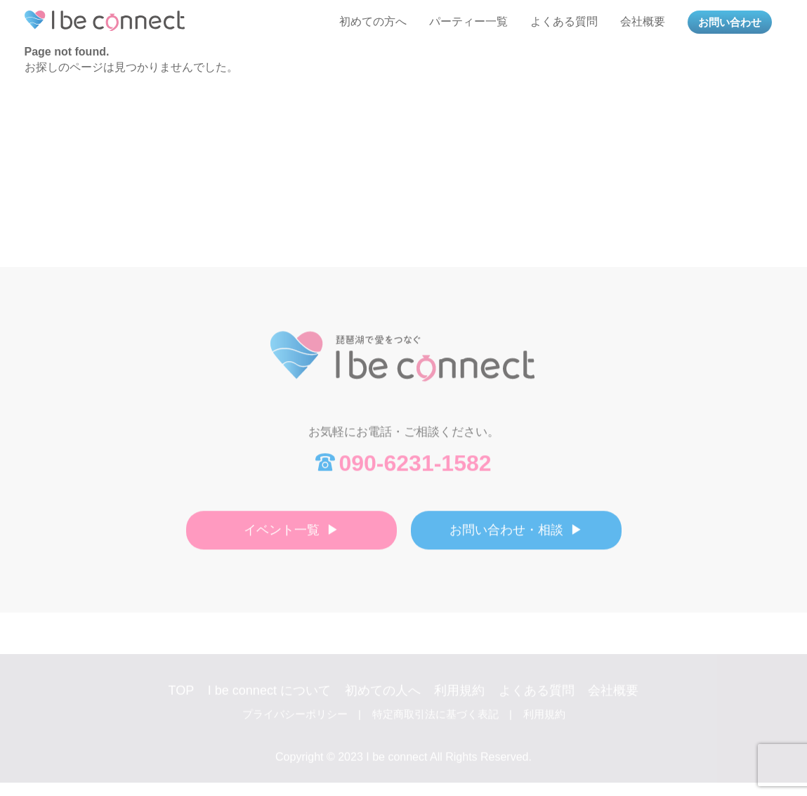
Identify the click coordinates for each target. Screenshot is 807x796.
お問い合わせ (729, 22)
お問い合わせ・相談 (506, 534)
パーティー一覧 (468, 21)
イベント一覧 (282, 534)
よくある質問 (564, 21)
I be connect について (269, 698)
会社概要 (642, 21)
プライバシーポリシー (295, 721)
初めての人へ (383, 698)
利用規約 (459, 698)
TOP (182, 698)
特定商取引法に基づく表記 (435, 721)
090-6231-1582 (415, 467)
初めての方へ (373, 21)
